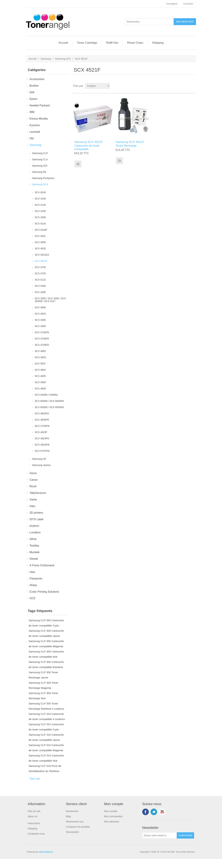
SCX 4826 (40, 382)
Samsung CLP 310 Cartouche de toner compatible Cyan (46, 727)
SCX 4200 (40, 217)
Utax (32, 571)
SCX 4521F (41, 261)
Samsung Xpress (41, 465)
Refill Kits (112, 42)
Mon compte (110, 811)
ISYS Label (36, 519)
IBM (31, 112)
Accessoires (36, 79)
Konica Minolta (38, 118)
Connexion (188, 4)
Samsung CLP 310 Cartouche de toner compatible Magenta (46, 748)
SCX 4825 (40, 376)
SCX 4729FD (42, 344)
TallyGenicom (37, 492)
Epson (33, 98)
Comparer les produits (78, 826)
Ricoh (33, 486)
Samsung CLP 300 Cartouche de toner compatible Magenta (46, 644)
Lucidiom (35, 532)
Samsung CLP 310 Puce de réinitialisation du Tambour (45, 768)
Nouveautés (72, 832)
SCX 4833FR (42, 419)
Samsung (46, 58)
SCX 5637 (40, 363)
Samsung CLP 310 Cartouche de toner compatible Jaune (46, 737)
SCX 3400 (40, 320)
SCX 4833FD (42, 413)
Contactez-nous (36, 833)
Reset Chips (135, 42)
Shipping (158, 42)
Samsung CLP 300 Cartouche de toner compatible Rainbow (46, 664)
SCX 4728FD (42, 338)
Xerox (33, 473)
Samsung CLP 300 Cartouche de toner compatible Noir (46, 654)
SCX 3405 (40, 326)
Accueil (63, 42)
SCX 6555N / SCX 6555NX (49, 407)
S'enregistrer (172, 4)
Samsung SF (39, 458)
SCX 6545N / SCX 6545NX (49, 401)
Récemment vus (74, 821)
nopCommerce (46, 852)
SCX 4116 (40, 204)
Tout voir (34, 778)
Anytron (34, 525)
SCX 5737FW (42, 451)
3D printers (36, 512)
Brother (34, 85)
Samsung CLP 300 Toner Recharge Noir (43, 696)
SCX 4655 (40, 351)
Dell (31, 92)
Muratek (34, 552)
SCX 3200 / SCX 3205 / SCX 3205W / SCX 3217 (50, 300)
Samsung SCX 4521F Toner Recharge (130, 143)
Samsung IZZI (39, 165)
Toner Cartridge (87, 42)
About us (32, 816)
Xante (33, 499)
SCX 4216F (41, 229)
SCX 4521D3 (42, 254)
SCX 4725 (40, 273)
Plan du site (34, 811)
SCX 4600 (40, 307)
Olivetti (33, 558)
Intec (32, 506)
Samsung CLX (40, 159)
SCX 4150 (40, 211)
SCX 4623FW (42, 444)
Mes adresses (111, 821)
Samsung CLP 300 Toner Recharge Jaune (43, 675)
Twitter (154, 812)
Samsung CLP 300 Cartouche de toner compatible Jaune (46, 633)
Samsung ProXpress (43, 178)
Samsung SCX (63, 58)
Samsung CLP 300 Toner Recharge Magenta (43, 685)
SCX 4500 (40, 242)
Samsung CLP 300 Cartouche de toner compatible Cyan (46, 623)
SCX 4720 (40, 267)
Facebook (145, 812)
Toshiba (34, 545)
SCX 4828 (40, 388)
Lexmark (34, 131)
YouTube (162, 812)
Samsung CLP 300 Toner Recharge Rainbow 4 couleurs (46, 706)
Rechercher (72, 811)
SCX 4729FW (42, 426)
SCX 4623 (40, 313)
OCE (32, 598)
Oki (31, 138)
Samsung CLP (40, 153)
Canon (33, 479)
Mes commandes (113, 816)
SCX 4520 (40, 248)
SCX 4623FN (42, 438)
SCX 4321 (40, 236)
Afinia (32, 539)
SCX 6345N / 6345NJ (46, 394)
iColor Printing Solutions (44, 591)
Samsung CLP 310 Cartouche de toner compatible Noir (46, 758)
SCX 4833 (40, 357)
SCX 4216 (40, 223)
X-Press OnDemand (41, 565)
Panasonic (35, 578)
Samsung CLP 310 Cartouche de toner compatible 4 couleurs (47, 716)
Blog (68, 816)
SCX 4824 (40, 369)
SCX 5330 (40, 286)
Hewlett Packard (39, 105)
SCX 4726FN (42, 332)
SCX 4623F (41, 432)
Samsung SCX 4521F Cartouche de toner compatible (88, 145)
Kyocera (34, 125)
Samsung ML (39, 172)
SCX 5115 (40, 279)
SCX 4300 (40, 292)
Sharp (33, 585)
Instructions (34, 823)
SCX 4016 (40, 192)
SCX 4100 (40, 198)
